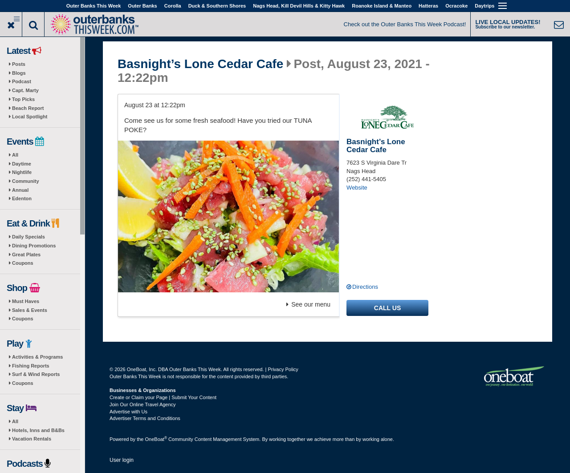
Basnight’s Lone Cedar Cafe (200, 64)
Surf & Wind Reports (36, 374)
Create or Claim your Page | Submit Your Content (163, 397)
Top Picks (23, 99)
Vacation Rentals (31, 438)
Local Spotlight (29, 116)
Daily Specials (28, 236)
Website (356, 187)
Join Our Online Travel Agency (143, 404)
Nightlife (22, 172)
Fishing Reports (30, 365)
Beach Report (28, 108)
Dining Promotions (34, 245)
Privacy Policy (283, 369)
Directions (365, 286)
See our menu (308, 304)
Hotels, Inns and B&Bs (38, 430)
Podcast (21, 81)
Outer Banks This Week (93, 5)
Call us (387, 307)
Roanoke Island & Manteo (381, 5)
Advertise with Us (128, 411)
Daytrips (484, 5)
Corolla (172, 5)
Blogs (19, 73)
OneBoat (156, 439)
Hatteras (428, 5)
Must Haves (25, 301)
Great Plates (26, 254)
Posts (18, 64)
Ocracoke (456, 5)
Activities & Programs (37, 357)
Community (25, 181)
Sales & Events (29, 310)
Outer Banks (142, 5)
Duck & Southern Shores (217, 5)
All (15, 155)
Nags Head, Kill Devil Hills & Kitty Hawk (299, 5)
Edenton (22, 198)
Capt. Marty (25, 90)
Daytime (21, 163)
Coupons (22, 263)
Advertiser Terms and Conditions (145, 418)
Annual (20, 190)
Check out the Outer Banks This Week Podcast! (405, 24)
